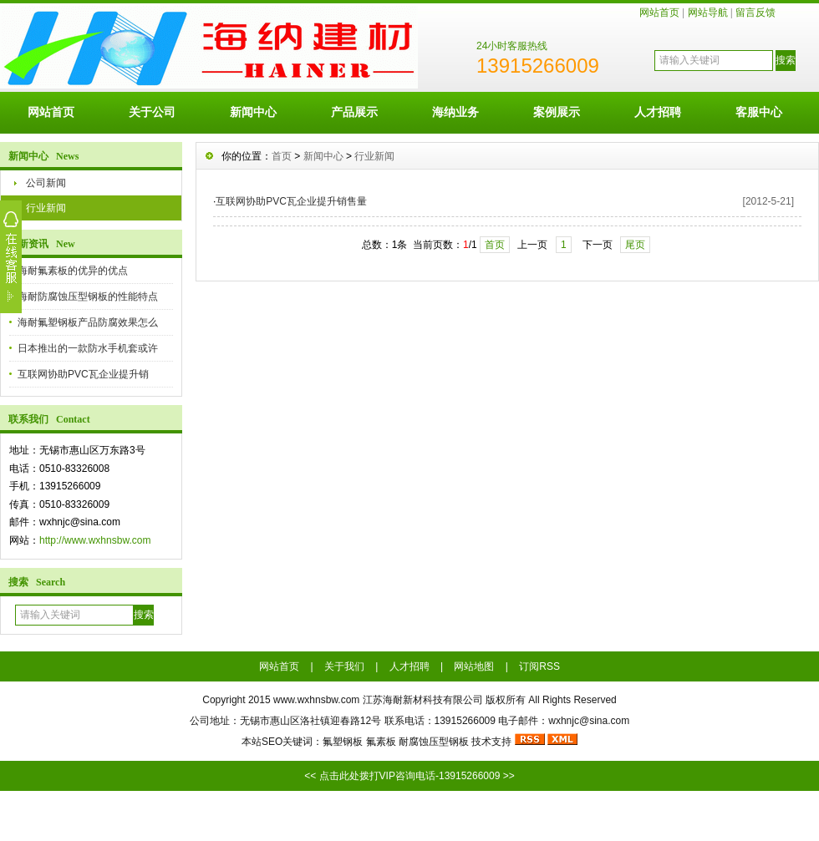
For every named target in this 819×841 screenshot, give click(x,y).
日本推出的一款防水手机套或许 (88, 348)
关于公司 (152, 112)
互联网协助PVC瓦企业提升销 (83, 374)
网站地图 (474, 666)
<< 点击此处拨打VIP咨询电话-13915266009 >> (409, 776)
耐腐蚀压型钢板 (434, 741)
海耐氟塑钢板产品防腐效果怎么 (88, 322)
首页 (282, 156)
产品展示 (354, 112)
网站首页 (659, 12)
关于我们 (344, 666)
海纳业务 (455, 112)
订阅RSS (539, 666)
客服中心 (758, 112)
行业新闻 (46, 208)
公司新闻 (46, 183)
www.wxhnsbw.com (316, 700)
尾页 (635, 245)
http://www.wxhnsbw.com (94, 540)
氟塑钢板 (343, 741)
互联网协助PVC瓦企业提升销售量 (291, 201)
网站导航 (708, 12)
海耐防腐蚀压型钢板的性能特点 (88, 296)
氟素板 (381, 741)
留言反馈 (755, 12)
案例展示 (556, 112)
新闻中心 (253, 112)
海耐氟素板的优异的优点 (73, 270)
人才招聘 (657, 112)
